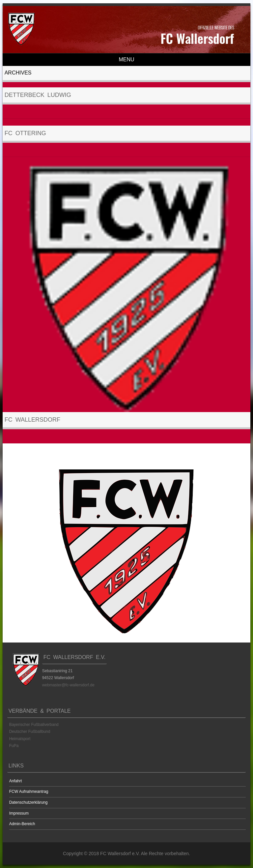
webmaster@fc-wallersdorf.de (68, 685)
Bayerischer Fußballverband (34, 724)
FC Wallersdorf (32, 419)
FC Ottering (25, 133)
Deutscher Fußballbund (29, 731)
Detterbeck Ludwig (38, 95)
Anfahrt (15, 781)
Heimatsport (20, 738)
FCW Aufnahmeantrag (28, 791)
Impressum (19, 813)
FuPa (14, 745)
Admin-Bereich (22, 824)
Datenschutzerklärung (28, 802)
